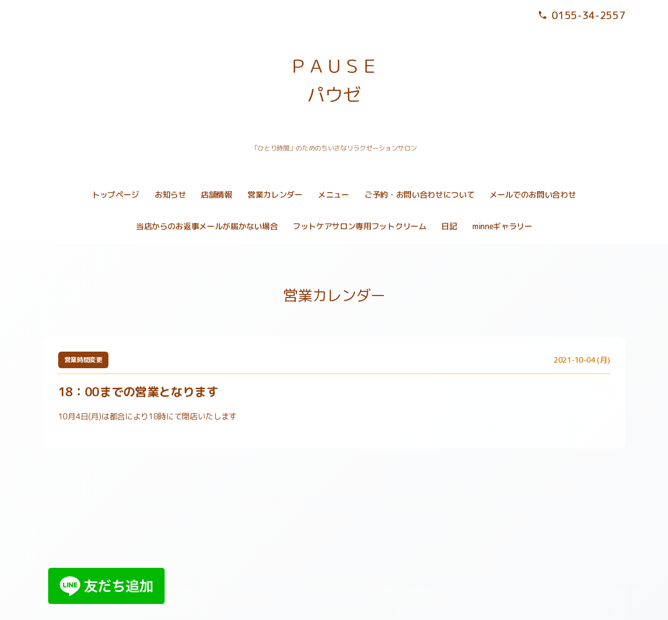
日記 (449, 226)
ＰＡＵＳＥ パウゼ (333, 80)
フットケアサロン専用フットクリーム (360, 226)
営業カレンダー (275, 194)
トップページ (115, 194)
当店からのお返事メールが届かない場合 (207, 226)
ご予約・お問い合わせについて (419, 194)
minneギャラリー (502, 226)
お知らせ (170, 194)
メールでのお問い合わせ (532, 194)
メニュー (333, 194)
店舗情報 (216, 194)
